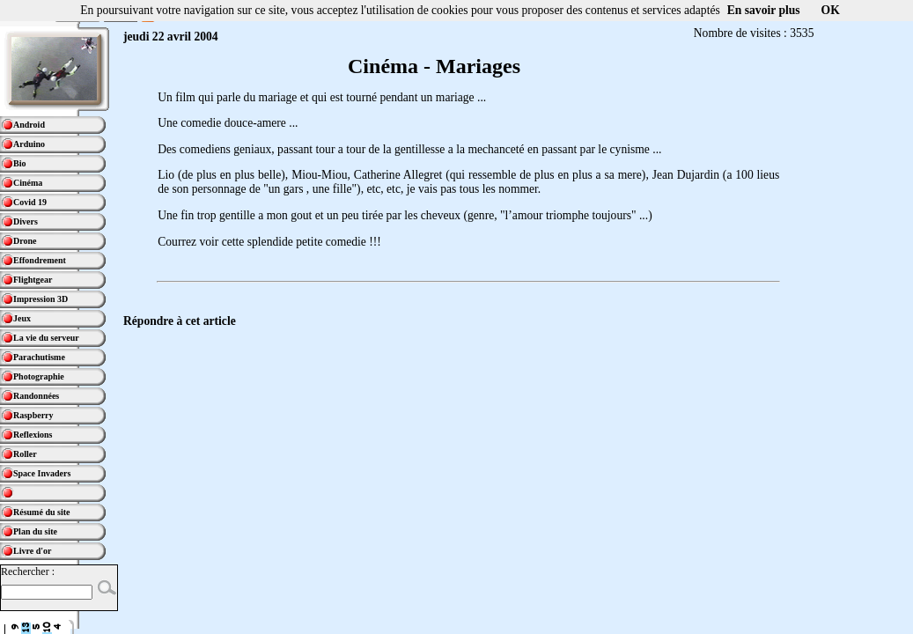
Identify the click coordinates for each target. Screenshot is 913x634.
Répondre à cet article (179, 321)
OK (830, 10)
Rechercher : (28, 571)
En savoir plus (763, 10)
